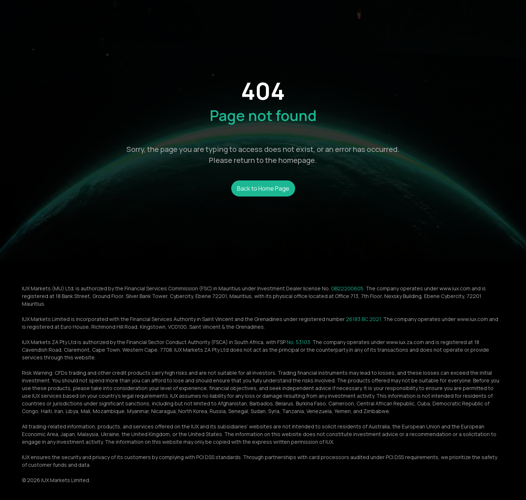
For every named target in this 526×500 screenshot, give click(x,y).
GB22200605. (348, 288)
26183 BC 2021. (364, 319)
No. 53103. (299, 342)
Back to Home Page (263, 188)
